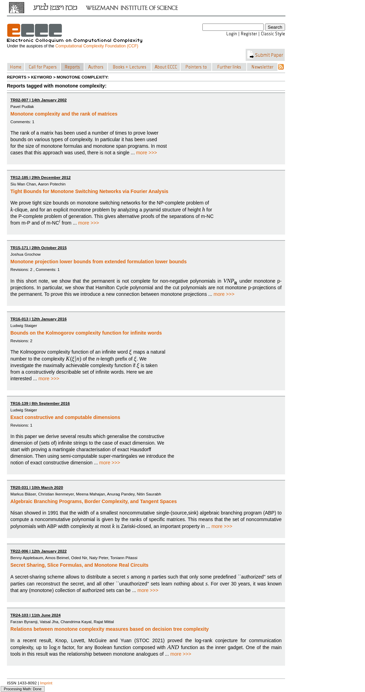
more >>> (146, 152)
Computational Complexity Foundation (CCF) (96, 46)
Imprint (46, 683)
